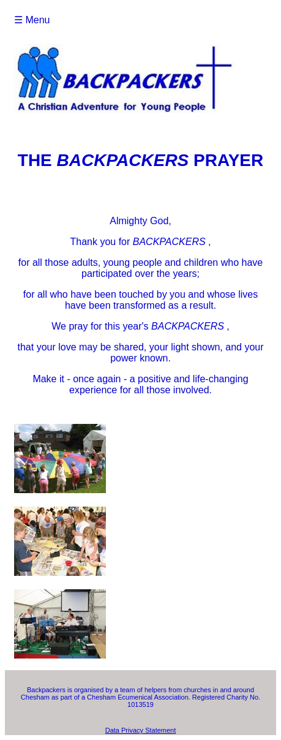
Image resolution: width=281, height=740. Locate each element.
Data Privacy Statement (140, 730)
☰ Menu (32, 20)
